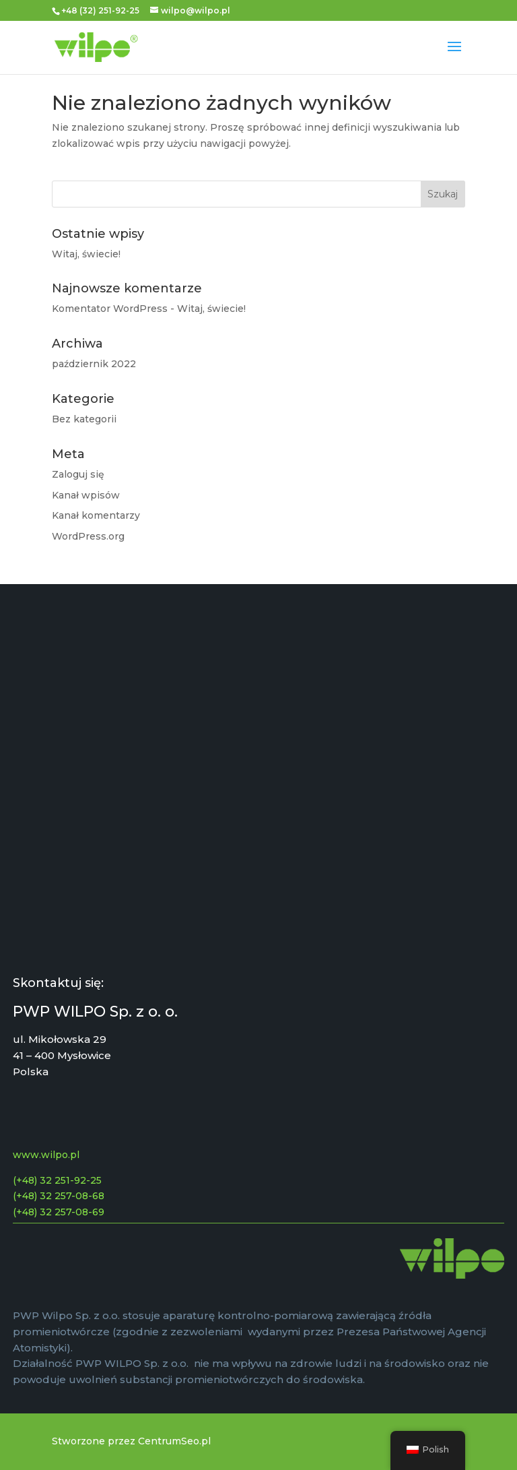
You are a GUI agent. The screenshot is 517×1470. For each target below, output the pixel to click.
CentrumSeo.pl (174, 1441)
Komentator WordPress (110, 308)
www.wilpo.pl (46, 1155)
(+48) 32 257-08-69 (58, 1212)
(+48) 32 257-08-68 (58, 1196)
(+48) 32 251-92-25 (57, 1180)
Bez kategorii (84, 419)
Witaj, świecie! (86, 254)
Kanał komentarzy (96, 515)
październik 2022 (94, 364)
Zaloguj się (78, 474)
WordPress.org (88, 536)
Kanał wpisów (86, 495)
